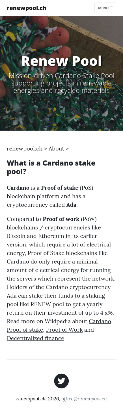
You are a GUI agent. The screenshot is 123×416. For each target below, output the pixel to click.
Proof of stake (25, 329)
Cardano (100, 321)
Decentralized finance (35, 338)
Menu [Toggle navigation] (105, 7)
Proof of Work (64, 329)
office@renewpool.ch (84, 398)
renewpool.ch (27, 8)
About (56, 148)
